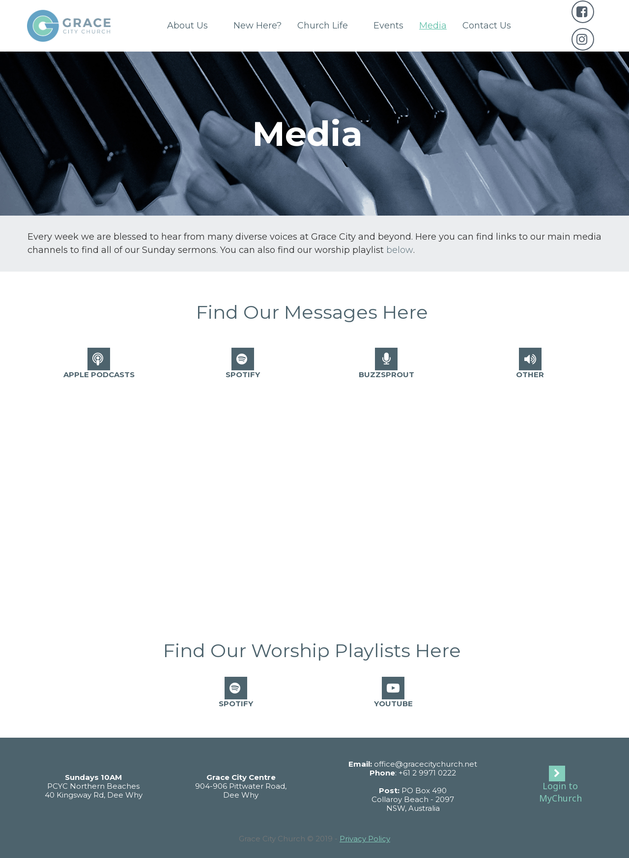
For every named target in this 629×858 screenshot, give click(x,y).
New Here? (257, 25)
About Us (192, 25)
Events (388, 25)
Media (433, 25)
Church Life (327, 25)
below (399, 250)
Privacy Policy (365, 838)
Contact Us (486, 25)
